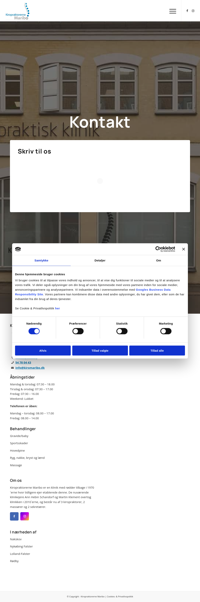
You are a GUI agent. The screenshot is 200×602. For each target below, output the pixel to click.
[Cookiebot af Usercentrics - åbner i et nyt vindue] (158, 249)
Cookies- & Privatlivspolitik (120, 596)
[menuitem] (171, 10)
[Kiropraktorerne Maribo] (17, 10)
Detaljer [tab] (100, 260)
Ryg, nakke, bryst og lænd (27, 458)
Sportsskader (19, 443)
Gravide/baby (19, 436)
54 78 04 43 (23, 362)
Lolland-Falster (20, 554)
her (57, 308)
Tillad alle (157, 350)
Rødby (14, 561)
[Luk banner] (183, 249)
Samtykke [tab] (41, 260)
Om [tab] (158, 260)
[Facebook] (14, 516)
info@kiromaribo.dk (30, 368)
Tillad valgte (100, 350)
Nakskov (15, 539)
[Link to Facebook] (187, 10)
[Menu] (171, 10)
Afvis (42, 350)
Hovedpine (17, 450)
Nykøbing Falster (21, 546)
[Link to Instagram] (193, 10)
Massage (16, 465)
